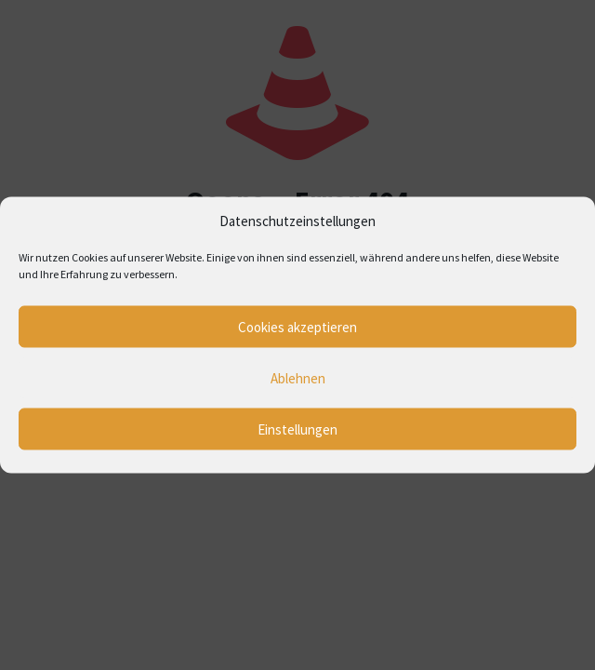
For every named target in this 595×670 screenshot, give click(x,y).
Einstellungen (297, 428)
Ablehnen (298, 377)
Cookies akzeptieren (297, 326)
